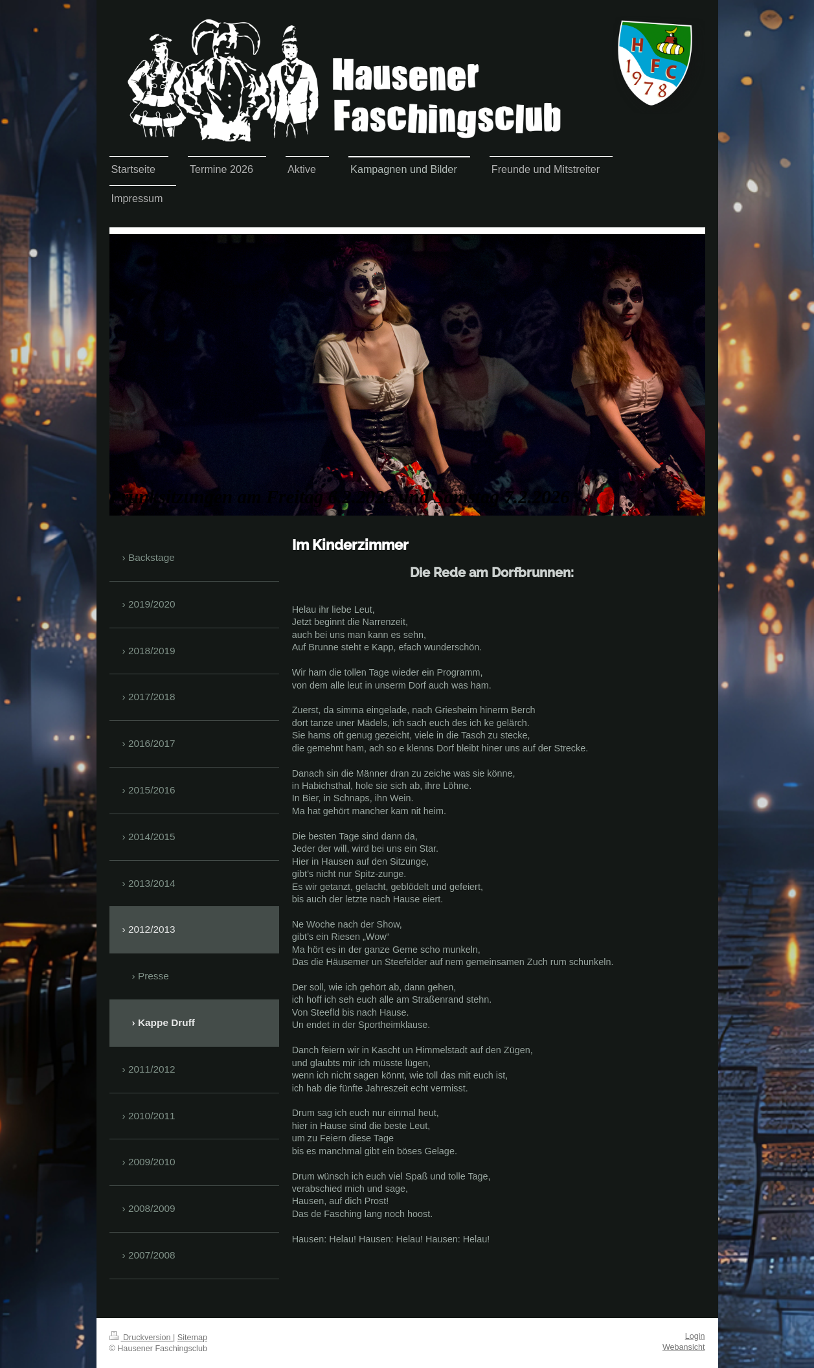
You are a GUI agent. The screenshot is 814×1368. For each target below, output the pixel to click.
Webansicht (683, 1347)
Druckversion (141, 1337)
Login (695, 1336)
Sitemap (192, 1337)
